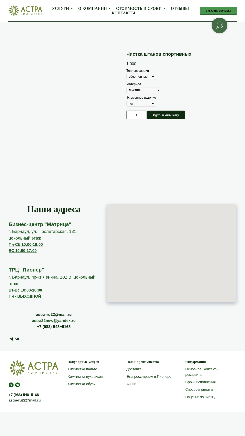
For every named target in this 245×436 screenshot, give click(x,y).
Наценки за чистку (200, 397)
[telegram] (11, 338)
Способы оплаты (199, 389)
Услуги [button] (61, 8)
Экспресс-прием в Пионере (148, 377)
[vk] (17, 338)
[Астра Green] (17, 384)
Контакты (123, 13)
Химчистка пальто (82, 369)
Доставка (134, 369)
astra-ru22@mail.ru (54, 314)
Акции (131, 384)
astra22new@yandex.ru (54, 320)
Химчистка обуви (82, 384)
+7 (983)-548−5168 (53, 326)
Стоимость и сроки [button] (139, 8)
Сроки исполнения (200, 382)
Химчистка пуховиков (85, 377)
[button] (218, 11)
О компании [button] (93, 8)
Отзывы (180, 8)
